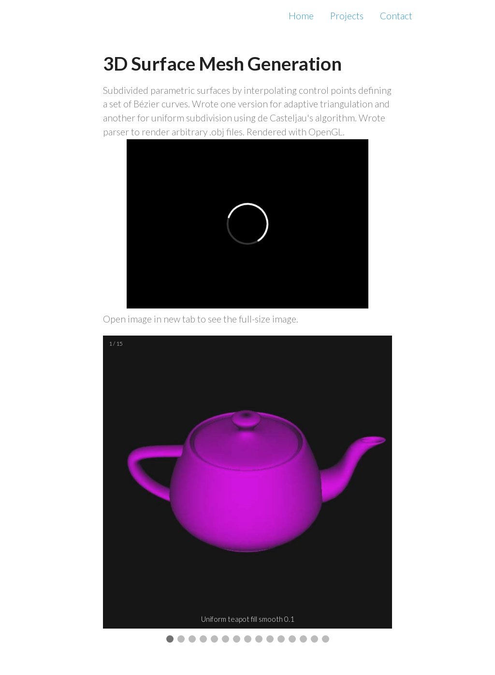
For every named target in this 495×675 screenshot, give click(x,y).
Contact (396, 15)
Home (301, 15)
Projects (347, 15)
